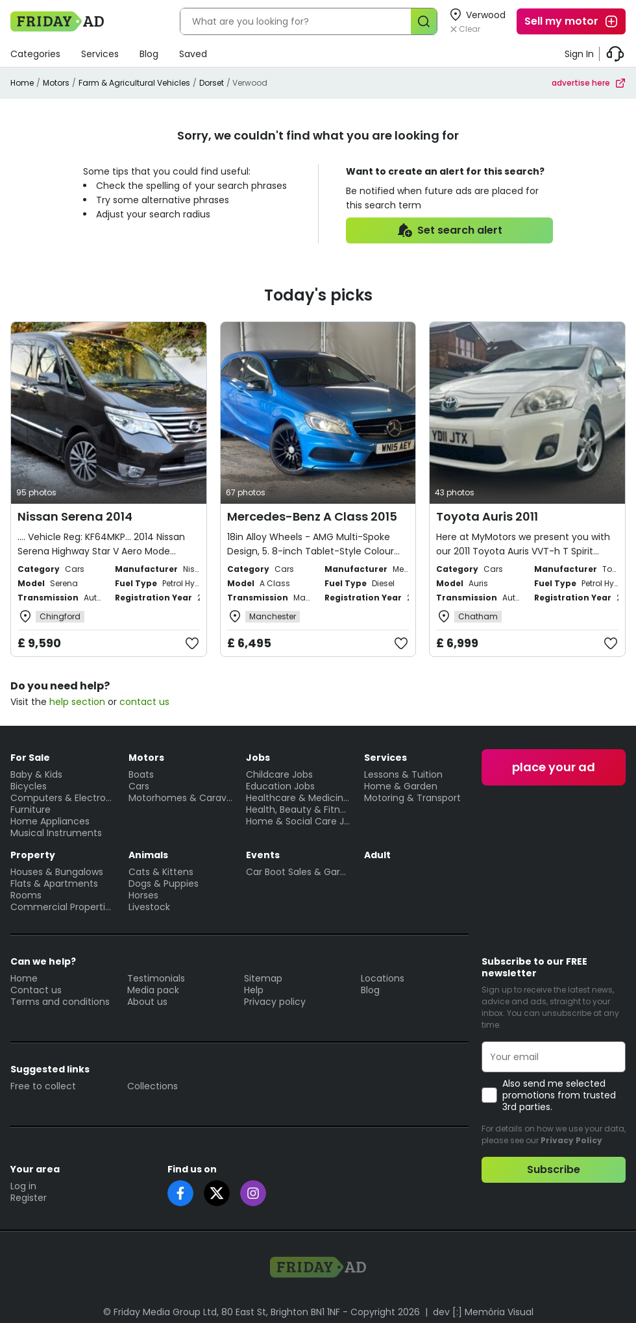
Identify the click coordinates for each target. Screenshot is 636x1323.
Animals (148, 855)
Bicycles (28, 786)
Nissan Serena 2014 (75, 516)
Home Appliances (50, 821)
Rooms (26, 895)
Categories (35, 53)
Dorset (211, 82)
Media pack (153, 989)
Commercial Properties (63, 907)
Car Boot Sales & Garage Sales (298, 872)
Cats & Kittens (160, 872)
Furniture (30, 809)
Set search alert (449, 230)
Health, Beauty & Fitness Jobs (298, 809)
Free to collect (43, 1086)
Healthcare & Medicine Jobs (298, 798)
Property (32, 855)
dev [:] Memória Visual (483, 1311)
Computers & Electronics (63, 798)
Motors (56, 82)
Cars (138, 786)
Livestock (149, 907)
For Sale (30, 757)
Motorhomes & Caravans (181, 798)
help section (77, 701)
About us (147, 1001)
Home (22, 82)
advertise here (589, 82)
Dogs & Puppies (163, 883)
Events (263, 855)
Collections (152, 1086)
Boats (141, 774)
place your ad (553, 767)
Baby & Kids (36, 774)
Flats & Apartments (54, 883)
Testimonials (156, 978)
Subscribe (553, 1169)
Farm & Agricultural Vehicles (134, 82)
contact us (144, 701)
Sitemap (263, 978)
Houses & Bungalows (56, 872)
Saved (193, 53)
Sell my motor (571, 21)
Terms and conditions (60, 1001)
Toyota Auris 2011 (487, 516)
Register (28, 1197)
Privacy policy (275, 1001)
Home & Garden (400, 786)
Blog (149, 53)
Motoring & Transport (412, 798)
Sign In (579, 53)
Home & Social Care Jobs (298, 821)
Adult (377, 855)
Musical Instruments (56, 833)
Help (253, 989)
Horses (143, 895)
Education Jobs (280, 786)
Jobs (258, 757)
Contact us (36, 989)
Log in (23, 1186)
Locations (382, 978)
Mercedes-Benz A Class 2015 (312, 516)
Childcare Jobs (279, 774)
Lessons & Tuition (403, 774)
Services (100, 53)
